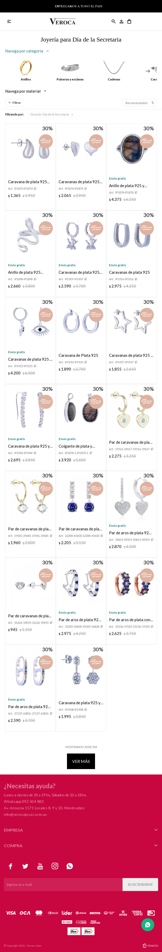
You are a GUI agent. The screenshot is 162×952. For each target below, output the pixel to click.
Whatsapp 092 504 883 (24, 801)
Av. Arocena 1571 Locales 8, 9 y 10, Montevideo (44, 808)
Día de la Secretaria (49, 114)
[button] (147, 71)
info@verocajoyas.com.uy (25, 814)
